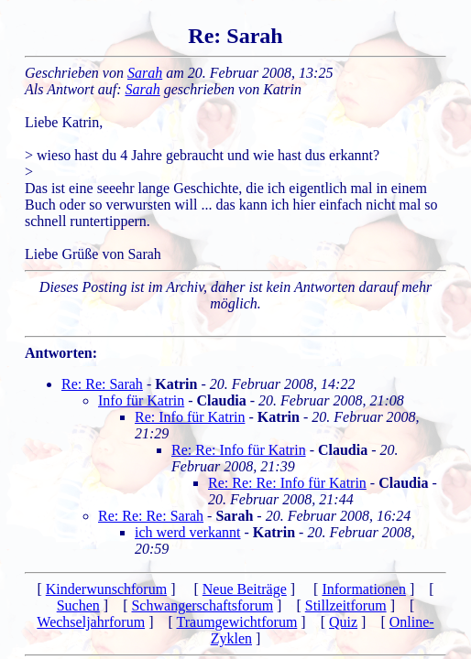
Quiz (343, 622)
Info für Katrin (141, 400)
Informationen (364, 589)
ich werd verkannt (188, 532)
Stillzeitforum (346, 605)
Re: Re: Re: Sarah (150, 516)
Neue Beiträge (245, 589)
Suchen (78, 605)
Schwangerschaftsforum (202, 605)
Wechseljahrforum (91, 622)
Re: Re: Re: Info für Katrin (287, 483)
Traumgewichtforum (237, 622)
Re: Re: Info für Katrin (238, 450)
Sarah (144, 73)
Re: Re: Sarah (102, 384)
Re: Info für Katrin (190, 417)
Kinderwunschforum (106, 589)
